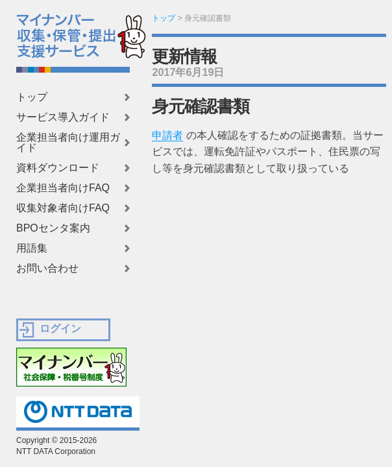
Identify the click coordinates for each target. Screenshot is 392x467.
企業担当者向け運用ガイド (68, 142)
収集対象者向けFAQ (63, 208)
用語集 (31, 248)
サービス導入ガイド (63, 117)
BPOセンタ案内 (53, 228)
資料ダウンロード (57, 168)
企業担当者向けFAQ (63, 188)
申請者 (167, 135)
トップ (31, 97)
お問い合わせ (47, 268)
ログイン (60, 328)
